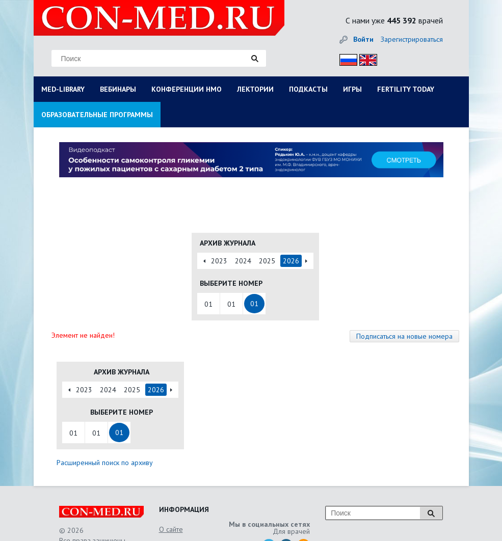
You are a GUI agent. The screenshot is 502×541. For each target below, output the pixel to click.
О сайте (171, 529)
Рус (345, 58)
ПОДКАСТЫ (308, 89)
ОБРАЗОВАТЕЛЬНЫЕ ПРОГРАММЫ (97, 114)
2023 (219, 260)
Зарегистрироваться (412, 39)
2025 (267, 260)
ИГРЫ (352, 89)
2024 (243, 260)
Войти (363, 39)
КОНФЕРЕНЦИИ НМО (186, 89)
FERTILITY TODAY (405, 89)
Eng (365, 58)
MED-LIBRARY (63, 89)
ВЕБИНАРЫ (118, 89)
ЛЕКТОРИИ (255, 89)
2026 (291, 260)
